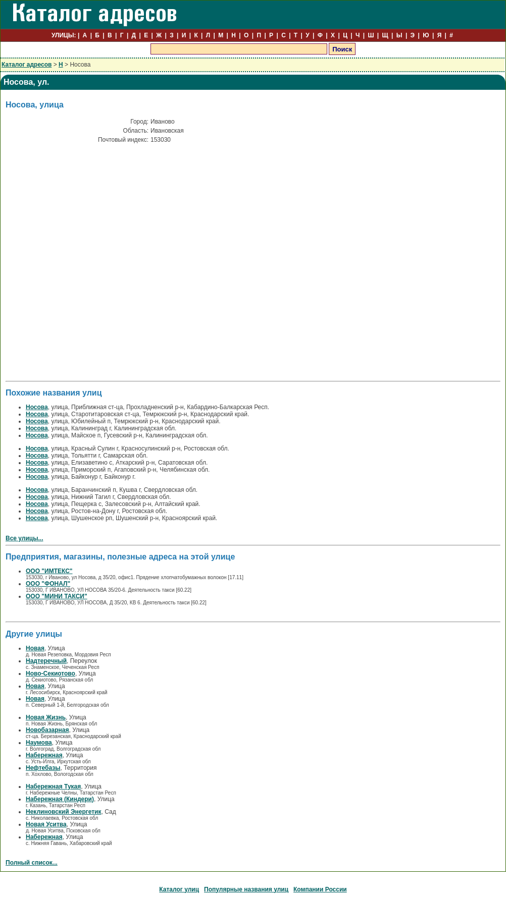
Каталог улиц (179, 889)
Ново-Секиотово (50, 673)
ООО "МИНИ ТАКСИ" (56, 596)
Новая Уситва (46, 824)
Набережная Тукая (53, 786)
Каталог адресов (27, 64)
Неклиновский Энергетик (63, 811)
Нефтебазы (43, 767)
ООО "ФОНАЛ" (48, 583)
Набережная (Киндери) (60, 799)
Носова (37, 407)
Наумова (39, 742)
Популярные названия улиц (246, 889)
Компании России (320, 889)
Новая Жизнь (46, 717)
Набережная (44, 755)
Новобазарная (47, 730)
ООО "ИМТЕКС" (49, 571)
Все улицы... (24, 538)
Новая (35, 648)
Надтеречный (46, 660)
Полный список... (32, 862)
